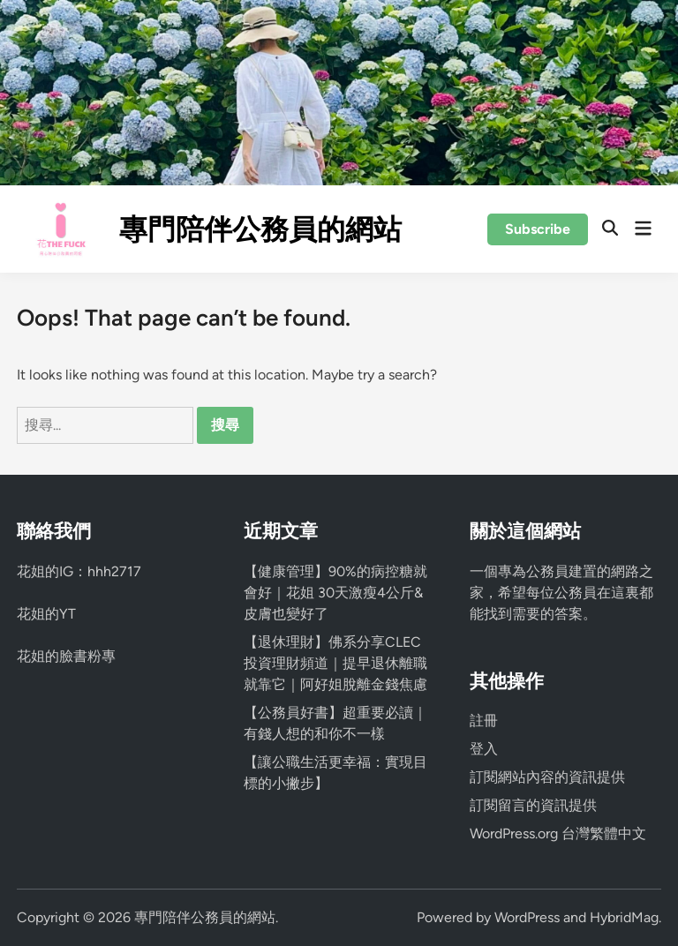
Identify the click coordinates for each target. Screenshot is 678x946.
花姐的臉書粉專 (66, 656)
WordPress (527, 917)
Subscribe (537, 229)
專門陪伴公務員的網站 (260, 229)
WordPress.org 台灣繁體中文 (558, 833)
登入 (484, 748)
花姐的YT (46, 613)
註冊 (484, 720)
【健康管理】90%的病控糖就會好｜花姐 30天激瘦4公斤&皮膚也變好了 (335, 592)
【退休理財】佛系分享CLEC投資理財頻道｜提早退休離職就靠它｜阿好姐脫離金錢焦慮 (335, 663)
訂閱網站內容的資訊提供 (547, 777)
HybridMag (624, 917)
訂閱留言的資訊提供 (533, 805)
